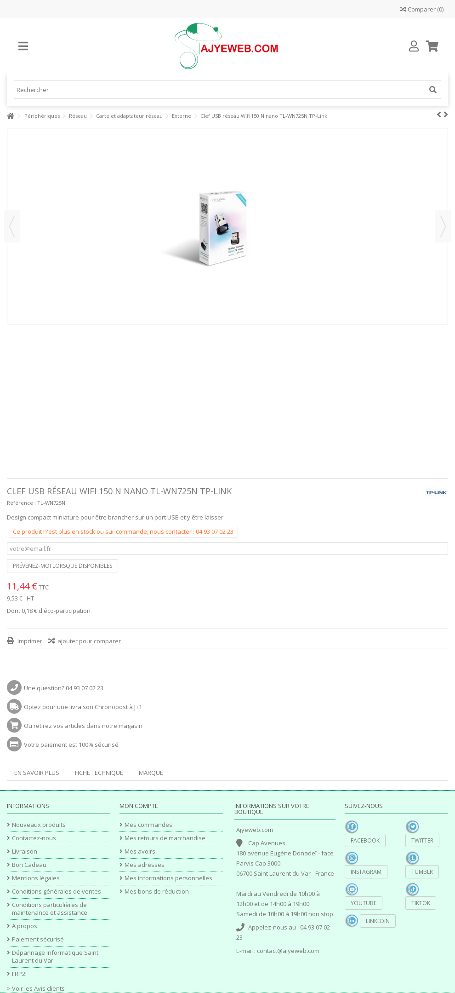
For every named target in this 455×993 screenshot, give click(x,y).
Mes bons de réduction (157, 891)
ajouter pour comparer (89, 641)
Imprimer (29, 641)
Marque (151, 772)
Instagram (366, 872)
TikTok (420, 903)
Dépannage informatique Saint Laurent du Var (55, 956)
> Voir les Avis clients (36, 988)
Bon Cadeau (29, 865)
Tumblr (422, 872)
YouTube (363, 903)
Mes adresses (145, 865)
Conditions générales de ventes (56, 891)
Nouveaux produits (39, 825)
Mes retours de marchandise (165, 838)
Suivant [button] (443, 226)
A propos (24, 926)
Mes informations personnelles (168, 878)
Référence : (21, 502)
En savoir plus (36, 772)
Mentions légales (36, 878)
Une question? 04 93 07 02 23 (63, 688)
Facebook (365, 840)
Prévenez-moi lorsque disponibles (62, 566)
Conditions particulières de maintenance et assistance (49, 909)
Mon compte (138, 806)
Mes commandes (148, 825)
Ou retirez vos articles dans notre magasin (83, 726)
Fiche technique (99, 772)
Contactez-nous (34, 838)
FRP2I (19, 974)
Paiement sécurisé (38, 939)
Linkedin (378, 921)
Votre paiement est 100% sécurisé (71, 744)
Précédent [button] (12, 226)
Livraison (24, 851)
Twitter (422, 840)
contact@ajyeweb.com (288, 951)
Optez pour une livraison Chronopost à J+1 (83, 707)
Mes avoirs (140, 851)
